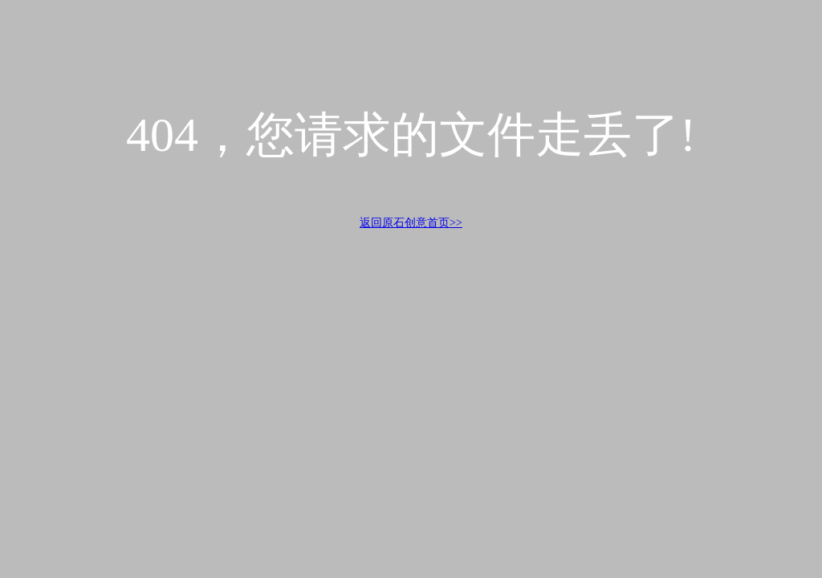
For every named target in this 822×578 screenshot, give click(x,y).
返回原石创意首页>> (411, 223)
